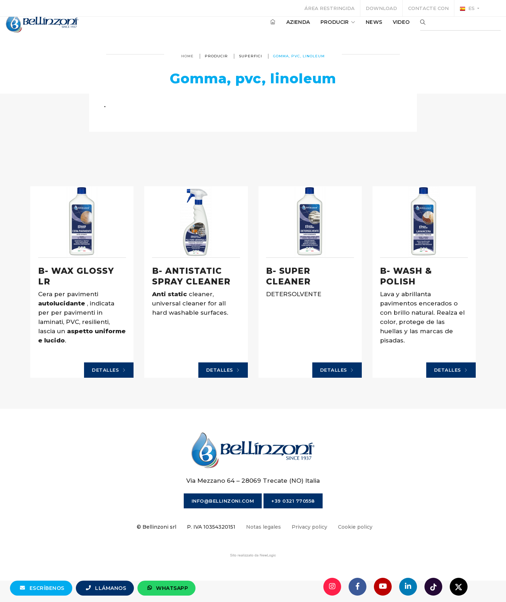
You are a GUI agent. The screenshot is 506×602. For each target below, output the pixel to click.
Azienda (276, 28)
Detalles (128, 386)
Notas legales (263, 546)
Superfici (250, 56)
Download (381, 8)
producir (316, 28)
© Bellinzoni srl (156, 546)
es (468, 8)
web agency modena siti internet (253, 575)
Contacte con (428, 8)
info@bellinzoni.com (223, 520)
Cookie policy (355, 546)
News (352, 28)
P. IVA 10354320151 (211, 546)
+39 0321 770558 (293, 520)
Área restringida (329, 8)
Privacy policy (309, 546)
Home (187, 56)
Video (379, 28)
